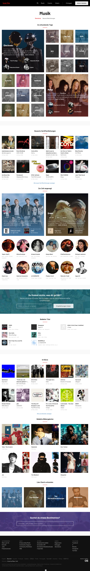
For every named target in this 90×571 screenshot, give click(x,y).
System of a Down (59, 105)
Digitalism (4, 381)
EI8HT (77, 403)
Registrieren (81, 3)
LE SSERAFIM (35, 276)
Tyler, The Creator (7, 447)
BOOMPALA (41, 341)
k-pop (7, 217)
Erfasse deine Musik (24, 543)
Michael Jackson (80, 254)
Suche (37, 3)
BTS (10, 327)
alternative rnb (64, 278)
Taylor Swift (5, 254)
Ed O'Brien (78, 153)
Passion (77, 177)
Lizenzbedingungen (32, 564)
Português (42, 558)
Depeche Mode (34, 60)
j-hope (69, 327)
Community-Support (25, 545)
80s (79, 256)
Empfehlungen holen (63, 306)
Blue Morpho (79, 151)
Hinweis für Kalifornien (55, 564)
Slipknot (56, 111)
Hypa (47, 175)
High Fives (58, 231)
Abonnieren (58, 546)
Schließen (45, 570)
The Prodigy (14, 60)
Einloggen (69, 3)
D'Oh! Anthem (35, 175)
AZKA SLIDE (20, 153)
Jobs (3, 546)
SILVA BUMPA (50, 177)
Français (20, 558)
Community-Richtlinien (25, 546)
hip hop (55, 256)
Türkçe (60, 558)
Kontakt (4, 545)
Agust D (77, 276)
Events (50, 3)
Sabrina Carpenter (22, 276)
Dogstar (33, 381)
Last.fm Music (39, 565)
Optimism (5, 379)
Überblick (38, 18)
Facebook (75, 543)
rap (58, 217)
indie (70, 278)
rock (25, 256)
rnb (35, 256)
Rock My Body (21, 151)
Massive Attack (14, 67)
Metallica (63, 93)
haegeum (47, 329)
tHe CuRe (11, 333)
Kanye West (49, 254)
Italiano (26, 558)
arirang (16, 329)
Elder (47, 381)
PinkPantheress (65, 254)
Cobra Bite (34, 151)
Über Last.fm (5, 543)
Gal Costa (63, 155)
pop (3, 256)
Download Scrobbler (42, 543)
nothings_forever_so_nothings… (54, 344)
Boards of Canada (66, 381)
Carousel (78, 379)
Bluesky (74, 546)
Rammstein (77, 105)
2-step (71, 256)
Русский (49, 558)
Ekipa (62, 177)
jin (9, 344)
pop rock (21, 256)
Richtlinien (47, 564)
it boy (45, 337)
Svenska (55, 558)
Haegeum (41, 325)
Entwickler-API (41, 545)
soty (42, 337)
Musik (42, 3)
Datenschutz (40, 564)
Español (15, 558)
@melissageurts (6, 153)
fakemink (34, 447)
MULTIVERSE (64, 175)
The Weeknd (35, 475)
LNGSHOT (19, 405)
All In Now (34, 379)
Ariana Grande (35, 254)
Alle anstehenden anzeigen (44, 413)
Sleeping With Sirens (22, 177)
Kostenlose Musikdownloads (45, 546)
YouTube (74, 550)
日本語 (32, 558)
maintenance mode (8, 151)
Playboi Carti (50, 276)
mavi (44, 344)
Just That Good (80, 175)
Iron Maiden (77, 111)
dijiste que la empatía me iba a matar (51, 153)
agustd (40, 329)
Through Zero (50, 379)
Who (39, 333)
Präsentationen (6, 548)
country (6, 256)
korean (40, 278)
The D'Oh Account (36, 177)
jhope (69, 329)
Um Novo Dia (5, 175)
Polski (36, 558)
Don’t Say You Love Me (15, 341)
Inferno (63, 379)
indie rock (63, 279)
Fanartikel (40, 548)
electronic (66, 256)
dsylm (14, 344)
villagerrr (77, 381)
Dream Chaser (6, 403)
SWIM (32, 231)
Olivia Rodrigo (21, 254)
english (40, 344)
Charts (57, 3)
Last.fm (8, 3)
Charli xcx (5, 276)
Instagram (75, 548)
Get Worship (5, 177)
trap (47, 278)
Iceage (48, 407)
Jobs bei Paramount (30, 565)
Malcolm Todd (65, 276)
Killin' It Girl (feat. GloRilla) (75, 325)
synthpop (6, 278)
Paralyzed (20, 175)
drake (64, 217)
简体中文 (66, 558)
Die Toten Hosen (21, 383)
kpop (19, 217)
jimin (39, 337)
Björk (32, 67)
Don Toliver (64, 447)
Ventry (33, 153)
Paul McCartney (35, 407)
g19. (18, 403)
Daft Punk (19, 49)
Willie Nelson (5, 405)
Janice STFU (78, 231)
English (4, 558)
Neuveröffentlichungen (49, 18)
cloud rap (51, 278)
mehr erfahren (29, 54)
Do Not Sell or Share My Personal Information (13, 565)
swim (10, 329)
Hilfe (20, 548)
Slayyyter (63, 475)
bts (13, 217)
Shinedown (78, 405)
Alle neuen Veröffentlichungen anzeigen (44, 183)
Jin (9, 342)
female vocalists (23, 278)
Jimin (39, 335)
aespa (62, 407)
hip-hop (51, 217)
